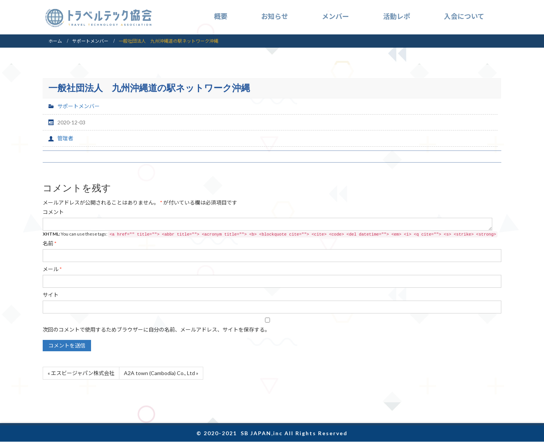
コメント (53, 212)
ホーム (55, 41)
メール (52, 269)
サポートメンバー (90, 41)
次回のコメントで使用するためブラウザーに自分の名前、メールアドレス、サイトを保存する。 (156, 329)
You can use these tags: (270, 234)
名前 (49, 243)
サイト (51, 295)
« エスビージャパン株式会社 (81, 373)
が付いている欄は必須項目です (140, 202)
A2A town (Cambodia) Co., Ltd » (161, 373)
